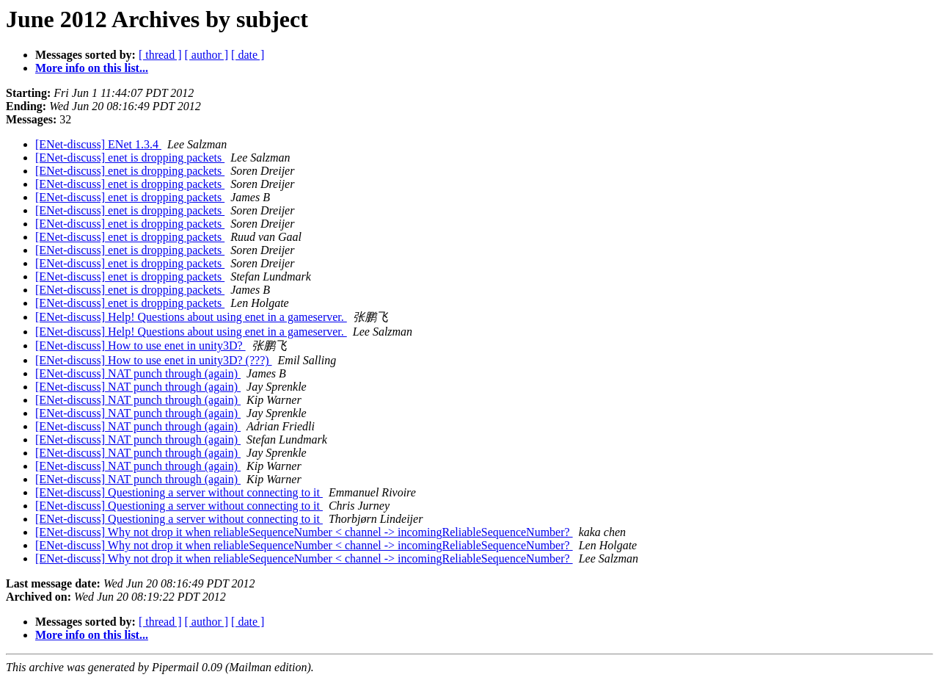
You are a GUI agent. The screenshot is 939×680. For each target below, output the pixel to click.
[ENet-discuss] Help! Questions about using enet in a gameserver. (191, 317)
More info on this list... (91, 68)
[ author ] (207, 54)
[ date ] (247, 54)
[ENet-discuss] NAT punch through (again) (138, 373)
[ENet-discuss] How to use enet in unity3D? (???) (153, 360)
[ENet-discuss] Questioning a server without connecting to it (179, 492)
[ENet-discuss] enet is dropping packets (129, 157)
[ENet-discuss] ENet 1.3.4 (98, 144)
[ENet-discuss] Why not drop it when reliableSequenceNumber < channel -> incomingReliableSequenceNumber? (304, 532)
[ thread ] (160, 54)
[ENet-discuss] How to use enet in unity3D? (140, 345)
